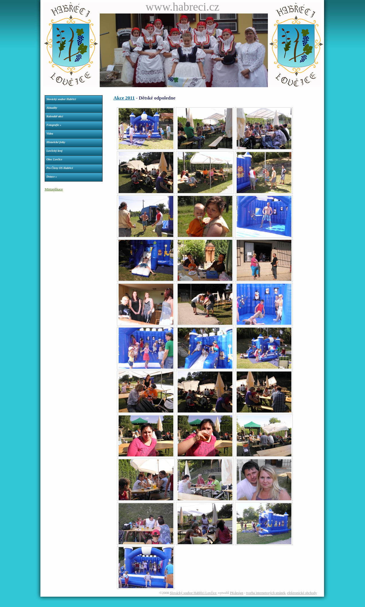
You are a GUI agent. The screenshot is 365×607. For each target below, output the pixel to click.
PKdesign (236, 593)
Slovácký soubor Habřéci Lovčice (193, 593)
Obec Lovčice (54, 159)
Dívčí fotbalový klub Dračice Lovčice (130, 604)
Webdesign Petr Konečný (53, 604)
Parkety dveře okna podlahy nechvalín (174, 604)
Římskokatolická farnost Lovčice (88, 604)
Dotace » (51, 176)
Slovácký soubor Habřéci (61, 99)
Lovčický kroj (54, 150)
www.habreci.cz (182, 6)
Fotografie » (53, 125)
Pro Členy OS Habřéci (59, 168)
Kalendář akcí (54, 116)
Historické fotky (55, 142)
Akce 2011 (124, 98)
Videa (49, 133)
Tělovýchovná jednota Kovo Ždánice (218, 604)
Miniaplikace (54, 189)
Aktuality (51, 107)
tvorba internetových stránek (265, 593)
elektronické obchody (302, 593)
